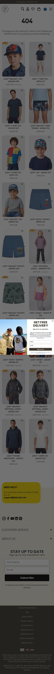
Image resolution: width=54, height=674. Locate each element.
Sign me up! (40, 349)
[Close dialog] (52, 321)
